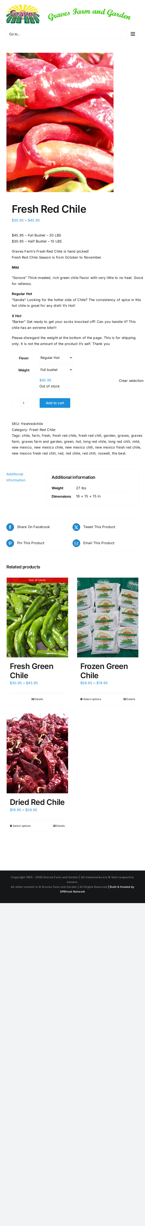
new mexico (22, 447)
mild (135, 441)
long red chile (94, 441)
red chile (73, 453)
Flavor (24, 358)
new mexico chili (79, 447)
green (68, 441)
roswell (104, 453)
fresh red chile (64, 435)
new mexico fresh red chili (34, 453)
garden (109, 435)
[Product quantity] (23, 403)
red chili (89, 453)
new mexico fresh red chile (117, 447)
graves (123, 435)
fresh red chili (90, 435)
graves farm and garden (42, 441)
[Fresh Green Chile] (37, 617)
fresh (46, 435)
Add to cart (55, 403)
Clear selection (131, 380)
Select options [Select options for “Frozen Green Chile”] (92, 699)
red (60, 453)
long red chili (119, 441)
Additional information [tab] (15, 477)
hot (78, 441)
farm (36, 435)
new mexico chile (48, 447)
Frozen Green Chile (104, 670)
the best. (119, 453)
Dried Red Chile (37, 802)
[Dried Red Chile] (37, 753)
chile (26, 435)
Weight (24, 370)
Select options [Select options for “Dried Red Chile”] (22, 825)
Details (38, 699)
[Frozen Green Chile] (108, 617)
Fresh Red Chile (42, 430)
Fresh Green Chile (31, 670)
